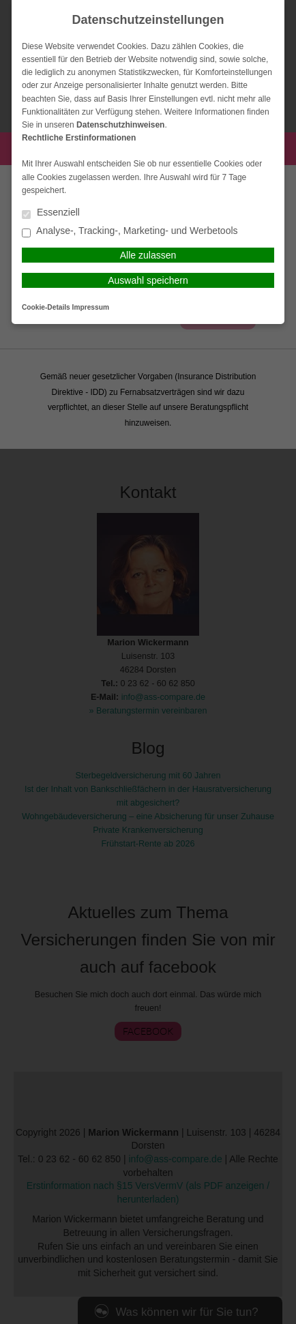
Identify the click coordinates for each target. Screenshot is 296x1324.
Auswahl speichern (148, 280)
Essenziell (51, 213)
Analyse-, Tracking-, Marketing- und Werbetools (130, 231)
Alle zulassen (148, 255)
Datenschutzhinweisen (120, 125)
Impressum (90, 307)
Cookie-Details (46, 307)
